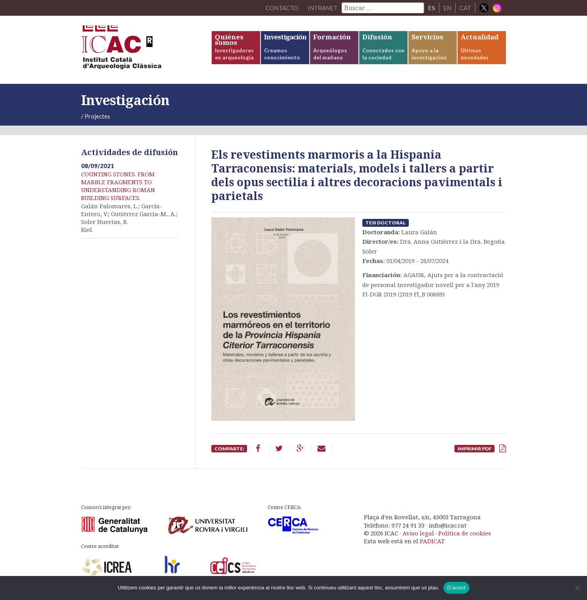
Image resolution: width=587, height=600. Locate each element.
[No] (577, 588)
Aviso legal (418, 533)
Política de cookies (464, 533)
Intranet (323, 7)
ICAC (140, 49)
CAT (465, 7)
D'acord (456, 588)
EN (447, 7)
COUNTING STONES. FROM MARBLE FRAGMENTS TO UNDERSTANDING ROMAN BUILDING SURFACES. (118, 186)
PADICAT (432, 541)
